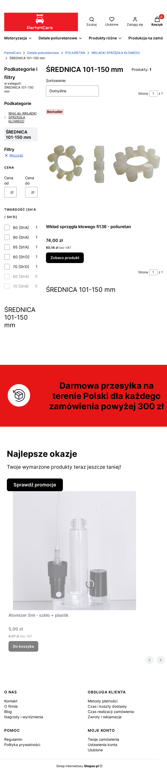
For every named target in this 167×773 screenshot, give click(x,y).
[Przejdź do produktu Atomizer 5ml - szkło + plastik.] (74, 550)
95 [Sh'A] (21, 247)
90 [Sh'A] (21, 237)
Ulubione (95, 750)
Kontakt (10, 701)
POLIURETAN (75, 53)
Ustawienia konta (102, 744)
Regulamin (13, 739)
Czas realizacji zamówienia (111, 711)
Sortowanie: (56, 80)
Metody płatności (103, 701)
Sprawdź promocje (34, 484)
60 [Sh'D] (21, 257)
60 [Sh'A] (21, 276)
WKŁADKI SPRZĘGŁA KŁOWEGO (115, 53)
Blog (8, 711)
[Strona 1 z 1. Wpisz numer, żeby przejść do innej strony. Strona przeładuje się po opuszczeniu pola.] (153, 93)
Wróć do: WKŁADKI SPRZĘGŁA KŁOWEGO (20, 117)
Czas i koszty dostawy (107, 706)
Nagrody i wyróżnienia (23, 717)
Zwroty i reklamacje (105, 717)
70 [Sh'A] (21, 286)
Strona (143, 93)
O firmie (11, 706)
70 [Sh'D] (21, 266)
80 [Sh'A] (21, 227)
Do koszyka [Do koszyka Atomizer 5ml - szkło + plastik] (23, 646)
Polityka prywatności (22, 744)
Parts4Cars (12, 53)
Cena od (8, 180)
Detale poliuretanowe (43, 53)
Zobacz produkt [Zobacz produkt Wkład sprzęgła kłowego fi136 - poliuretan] (64, 257)
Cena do (29, 180)
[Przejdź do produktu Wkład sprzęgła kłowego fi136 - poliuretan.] (104, 164)
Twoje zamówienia (103, 739)
